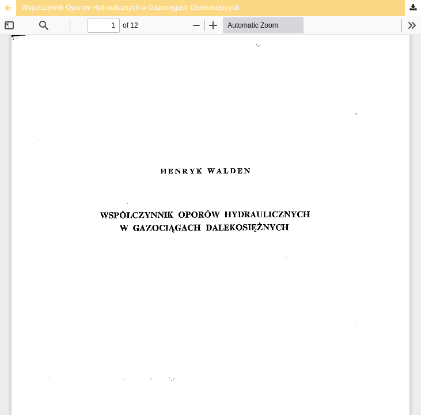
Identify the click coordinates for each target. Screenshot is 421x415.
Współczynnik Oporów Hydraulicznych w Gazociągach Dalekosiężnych (130, 7)
